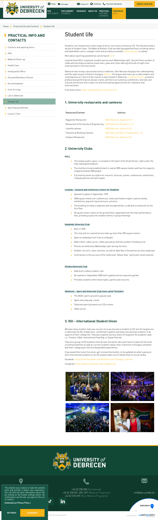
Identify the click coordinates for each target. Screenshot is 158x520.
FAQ (10, 53)
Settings (11, 513)
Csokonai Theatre (136, 76)
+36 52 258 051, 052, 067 (86, 492)
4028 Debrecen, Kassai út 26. (118, 128)
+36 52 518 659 (86, 495)
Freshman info (118, 12)
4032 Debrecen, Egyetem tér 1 (119, 119)
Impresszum (60, 514)
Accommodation (15, 83)
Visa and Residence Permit (20, 77)
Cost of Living (14, 89)
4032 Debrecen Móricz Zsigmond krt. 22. (124, 132)
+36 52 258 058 (86, 489)
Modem (107, 74)
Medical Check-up (16, 59)
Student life (49, 26)
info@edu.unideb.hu (144, 492)
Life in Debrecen (15, 95)
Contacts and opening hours (21, 47)
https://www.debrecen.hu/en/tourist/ (99, 89)
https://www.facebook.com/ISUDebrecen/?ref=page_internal (104, 359)
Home (6, 26)
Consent (32, 513)
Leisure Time (14, 113)
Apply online (145, 4)
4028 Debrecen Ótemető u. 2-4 (119, 124)
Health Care (13, 65)
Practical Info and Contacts (26, 26)
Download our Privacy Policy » (18, 502)
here (111, 55)
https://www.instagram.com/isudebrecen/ (96, 363)
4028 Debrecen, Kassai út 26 (118, 137)
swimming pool (131, 51)
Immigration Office (16, 71)
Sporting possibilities (18, 107)
